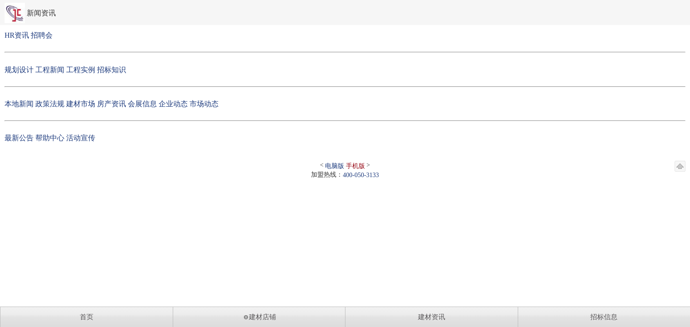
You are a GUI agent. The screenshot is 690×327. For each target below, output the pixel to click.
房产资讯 (111, 104)
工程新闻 (49, 70)
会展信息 (142, 104)
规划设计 (19, 70)
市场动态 (204, 104)
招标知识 (111, 70)
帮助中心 (49, 138)
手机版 (355, 166)
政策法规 (49, 104)
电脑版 (334, 166)
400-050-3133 (361, 175)
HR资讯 (17, 35)
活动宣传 (80, 138)
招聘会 (42, 35)
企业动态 (173, 104)
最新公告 (19, 138)
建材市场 (80, 104)
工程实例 (80, 70)
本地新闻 (19, 104)
